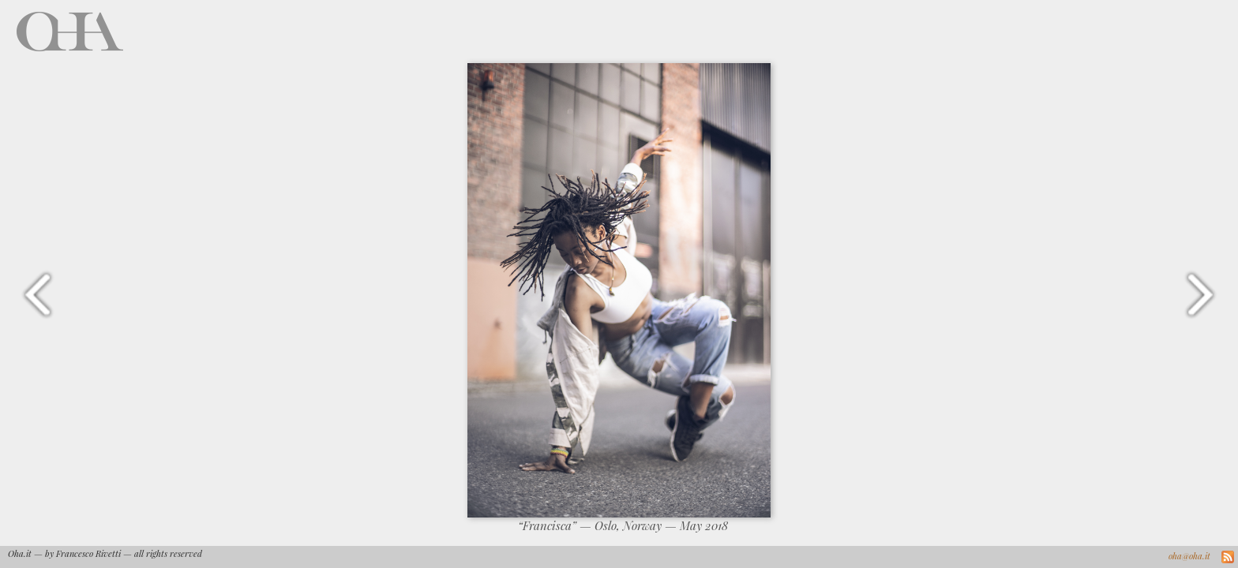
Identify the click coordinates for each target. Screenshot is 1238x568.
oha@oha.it (1189, 556)
